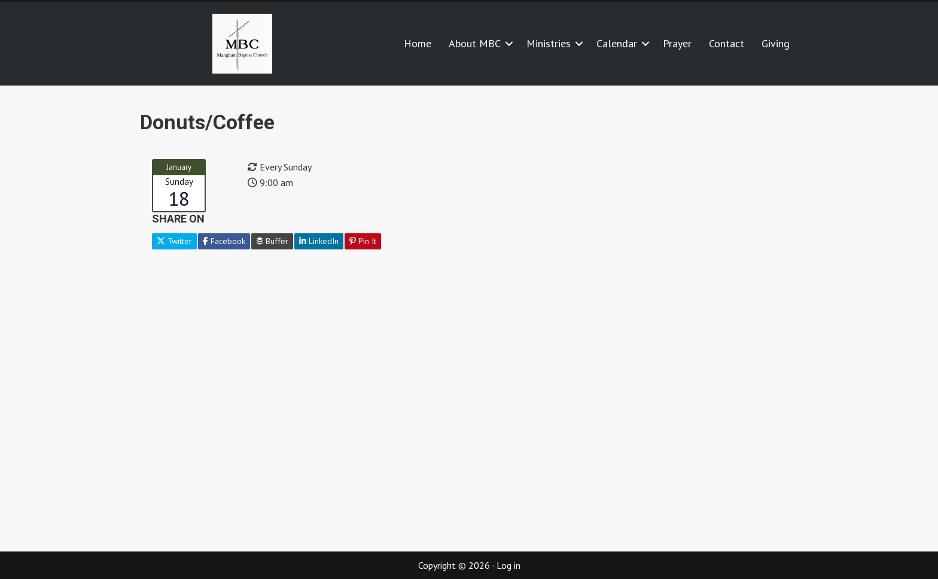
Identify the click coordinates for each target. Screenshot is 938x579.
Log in (508, 565)
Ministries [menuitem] (548, 43)
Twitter (174, 241)
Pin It (362, 241)
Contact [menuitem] (726, 43)
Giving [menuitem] (776, 43)
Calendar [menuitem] (616, 43)
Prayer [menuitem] (677, 43)
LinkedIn (319, 241)
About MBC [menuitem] (475, 43)
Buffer (272, 241)
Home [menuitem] (417, 43)
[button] (509, 43)
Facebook (224, 241)
